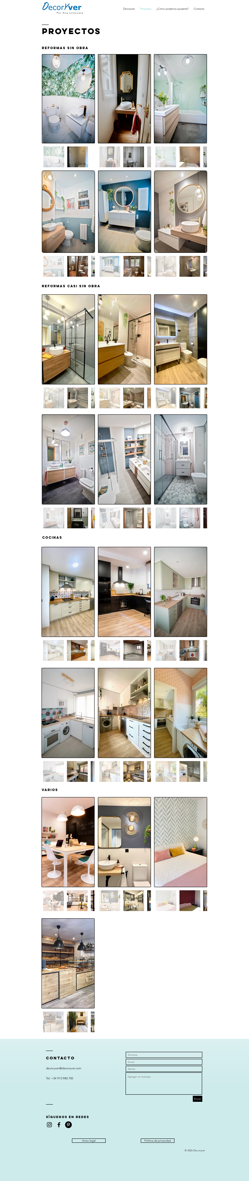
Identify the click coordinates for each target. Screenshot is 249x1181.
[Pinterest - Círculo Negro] (68, 1124)
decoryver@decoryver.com (63, 1068)
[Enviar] (197, 1099)
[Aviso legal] (89, 1140)
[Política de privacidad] (157, 1140)
